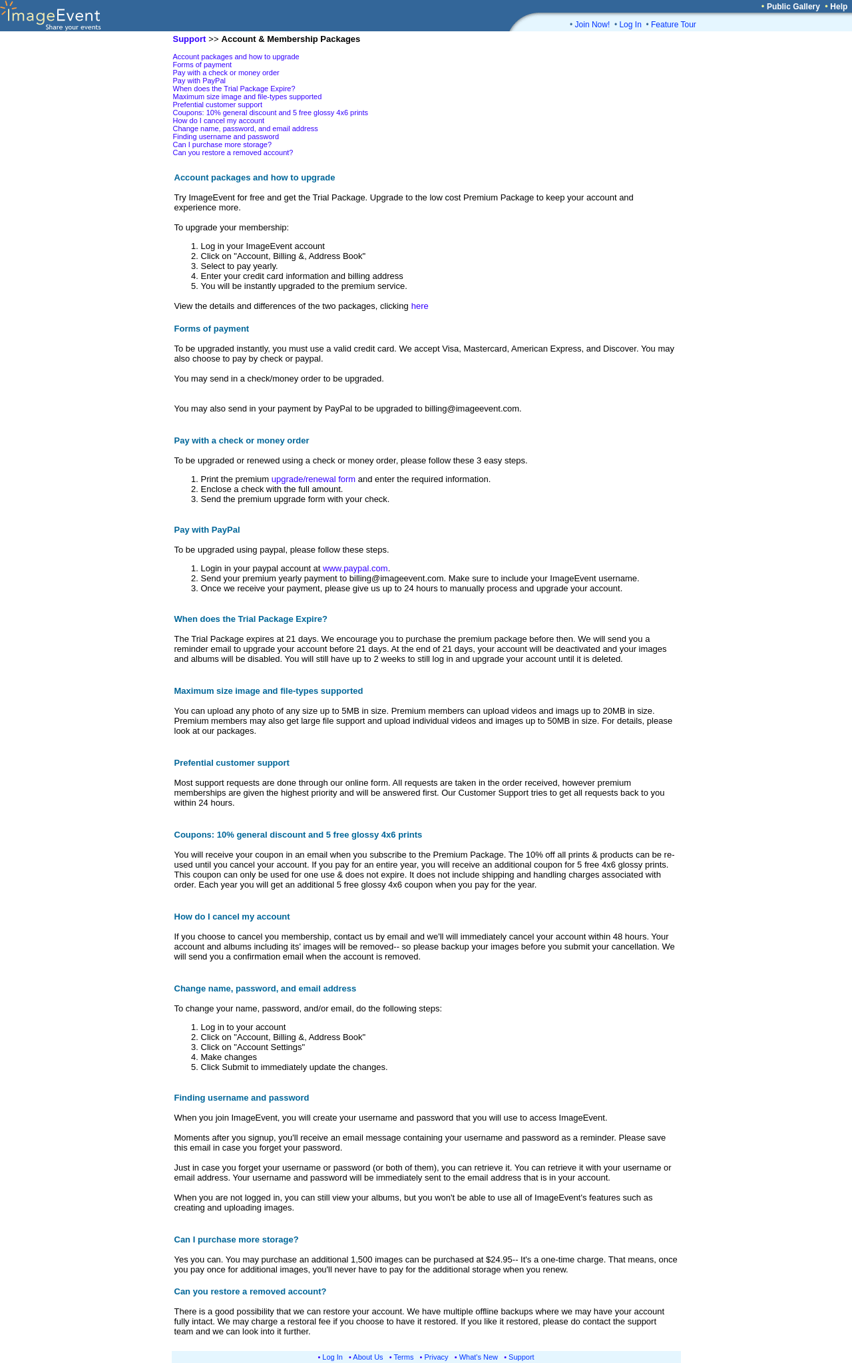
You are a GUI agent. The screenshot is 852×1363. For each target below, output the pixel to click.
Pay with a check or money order (226, 73)
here (420, 306)
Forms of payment (202, 65)
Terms (404, 1357)
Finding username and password (226, 136)
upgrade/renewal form (313, 479)
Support (521, 1357)
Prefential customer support (218, 105)
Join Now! (592, 24)
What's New (478, 1357)
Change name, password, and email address (245, 129)
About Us (368, 1357)
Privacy (437, 1357)
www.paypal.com (355, 568)
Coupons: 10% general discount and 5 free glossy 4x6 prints (271, 113)
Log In (630, 24)
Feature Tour (673, 24)
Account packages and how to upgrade (236, 57)
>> (213, 39)
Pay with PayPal (199, 81)
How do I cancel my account (219, 121)
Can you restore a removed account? (233, 152)
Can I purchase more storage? (222, 144)
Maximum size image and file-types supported (247, 97)
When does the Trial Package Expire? (234, 89)
